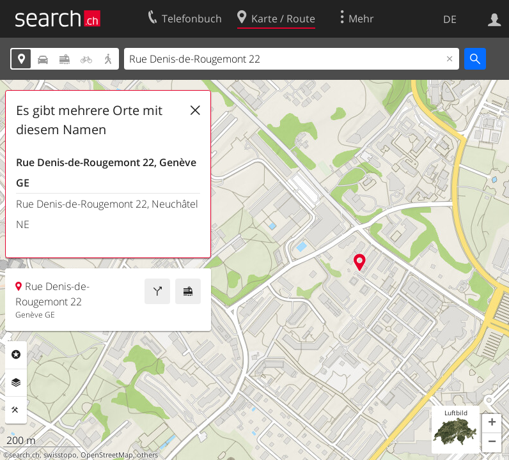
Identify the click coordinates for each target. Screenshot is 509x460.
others (147, 454)
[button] (491, 423)
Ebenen (16, 382)
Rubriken (16, 354)
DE (450, 19)
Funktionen (16, 410)
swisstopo (60, 454)
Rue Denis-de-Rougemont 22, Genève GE (106, 172)
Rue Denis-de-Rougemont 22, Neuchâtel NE (107, 214)
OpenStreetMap (107, 454)
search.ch (24, 454)
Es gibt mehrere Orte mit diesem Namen (89, 120)
